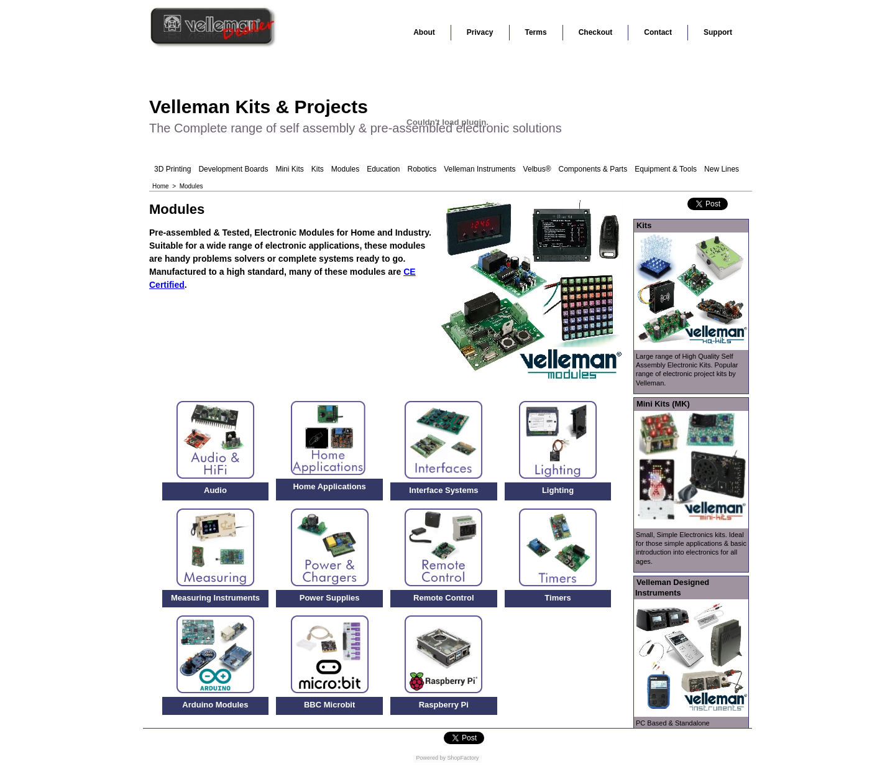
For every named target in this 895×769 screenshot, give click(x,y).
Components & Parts (592, 169)
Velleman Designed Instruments (672, 587)
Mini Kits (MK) (663, 403)
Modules (345, 169)
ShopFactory (462, 758)
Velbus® (537, 169)
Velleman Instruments (479, 169)
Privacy (480, 32)
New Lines (721, 169)
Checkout (596, 32)
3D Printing (172, 169)
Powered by (431, 758)
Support (718, 32)
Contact (658, 32)
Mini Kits (289, 169)
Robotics (422, 169)
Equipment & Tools (666, 169)
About (424, 32)
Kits (317, 169)
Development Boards (233, 169)
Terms (536, 32)
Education (383, 169)
